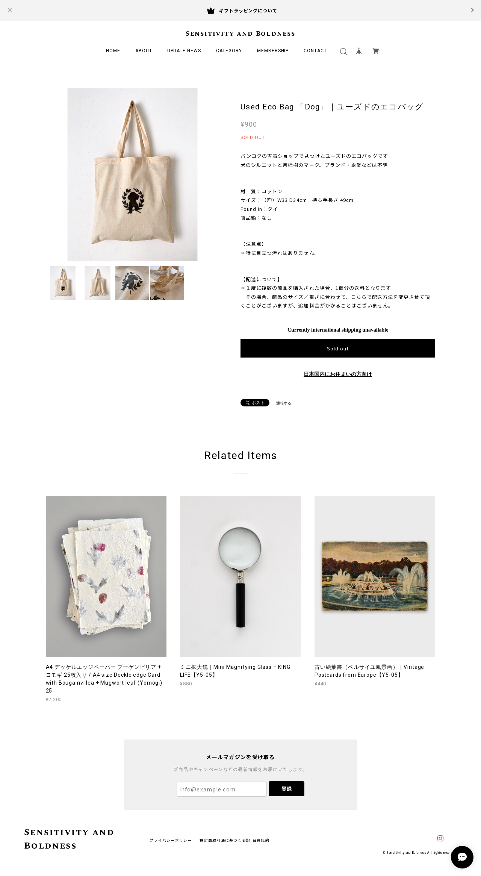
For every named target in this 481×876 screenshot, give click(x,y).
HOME (113, 50)
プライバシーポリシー (171, 840)
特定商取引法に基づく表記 (225, 840)
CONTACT (315, 50)
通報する (283, 403)
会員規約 (261, 840)
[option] (132, 174)
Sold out (338, 348)
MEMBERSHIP (273, 50)
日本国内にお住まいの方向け (338, 374)
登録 (286, 788)
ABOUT (143, 50)
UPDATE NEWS (184, 50)
